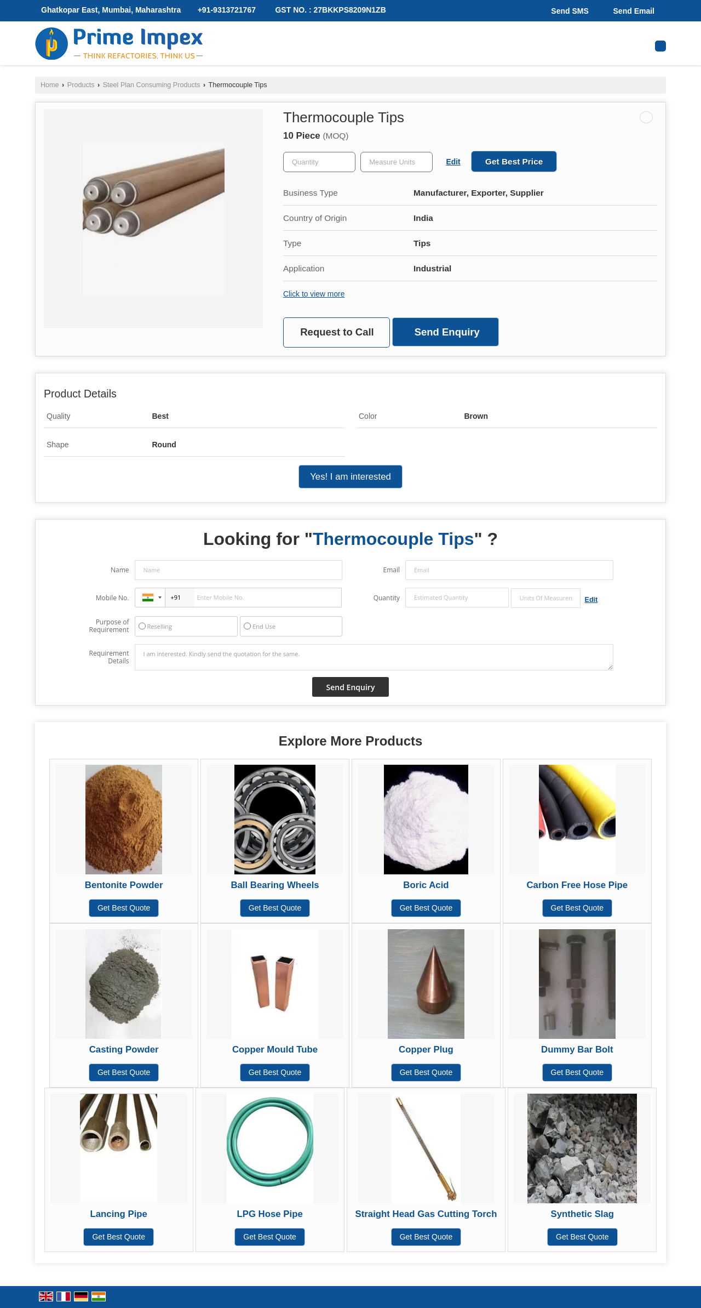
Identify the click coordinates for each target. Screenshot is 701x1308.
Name (120, 570)
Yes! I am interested (350, 476)
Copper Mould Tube (275, 1049)
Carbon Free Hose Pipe (577, 885)
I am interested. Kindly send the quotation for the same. (374, 657)
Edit (453, 161)
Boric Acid (426, 885)
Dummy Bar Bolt (577, 1049)
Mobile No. (112, 597)
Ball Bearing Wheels (275, 885)
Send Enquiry (447, 332)
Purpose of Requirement (109, 626)
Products (81, 85)
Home (50, 85)
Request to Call (337, 332)
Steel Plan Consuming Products (151, 85)
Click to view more (313, 293)
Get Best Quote (124, 907)
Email (391, 570)
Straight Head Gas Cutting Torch (426, 1214)
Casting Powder (124, 1049)
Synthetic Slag (582, 1214)
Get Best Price (514, 161)
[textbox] (396, 162)
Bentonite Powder (124, 885)
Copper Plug (426, 1049)
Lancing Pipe (118, 1214)
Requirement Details (109, 657)
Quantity (387, 597)
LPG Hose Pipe (269, 1214)
